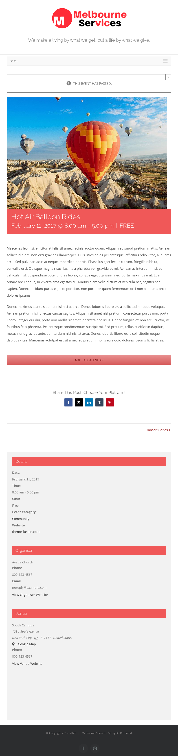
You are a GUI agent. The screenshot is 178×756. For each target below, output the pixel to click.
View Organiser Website (30, 595)
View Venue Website (27, 663)
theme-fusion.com (26, 532)
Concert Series (157, 430)
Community (20, 519)
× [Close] (168, 77)
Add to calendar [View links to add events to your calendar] (89, 360)
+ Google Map (25, 644)
